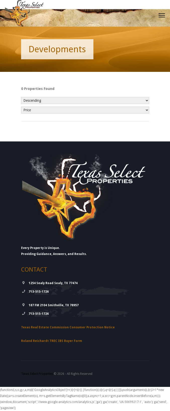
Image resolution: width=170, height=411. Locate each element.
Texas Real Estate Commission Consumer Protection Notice (68, 327)
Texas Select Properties (37, 374)
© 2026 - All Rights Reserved (56, 374)
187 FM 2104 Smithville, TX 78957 (54, 305)
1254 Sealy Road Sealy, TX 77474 (53, 283)
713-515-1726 (39, 291)
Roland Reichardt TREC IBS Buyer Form (51, 341)
